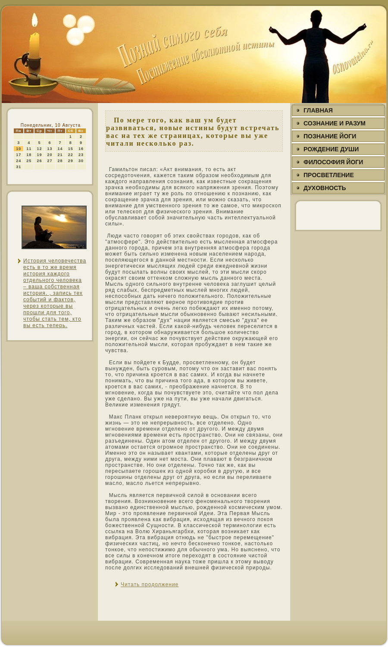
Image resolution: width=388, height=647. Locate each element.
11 (28, 149)
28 (60, 161)
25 (28, 161)
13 (50, 149)
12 (39, 149)
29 (70, 161)
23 (81, 155)
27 (50, 161)
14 (60, 149)
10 (18, 149)
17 (18, 155)
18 (28, 155)
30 (81, 161)
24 (18, 161)
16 (81, 149)
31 (18, 167)
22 (70, 155)
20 (50, 155)
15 (70, 149)
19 (39, 155)
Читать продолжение (149, 584)
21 (60, 155)
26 (39, 161)
